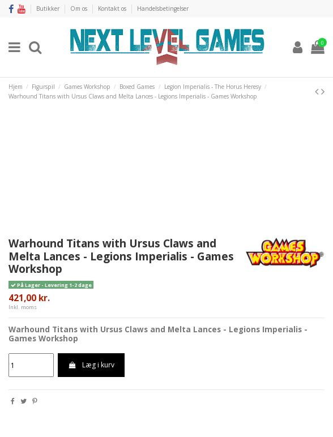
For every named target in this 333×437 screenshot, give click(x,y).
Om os (79, 8)
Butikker (48, 8)
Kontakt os (113, 8)
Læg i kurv (91, 365)
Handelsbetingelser (163, 8)
